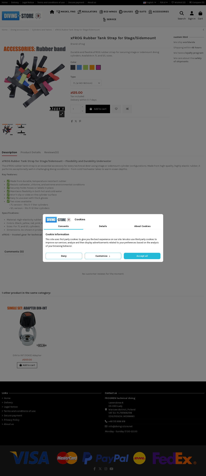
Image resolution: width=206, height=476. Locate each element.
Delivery (15, 2)
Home (5, 2)
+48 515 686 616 (117, 421)
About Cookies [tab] (142, 226)
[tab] (51, 153)
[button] (66, 12)
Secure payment (76, 2)
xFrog (81, 43)
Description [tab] (9, 152)
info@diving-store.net (121, 426)
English (149, 2)
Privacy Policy (11, 419)
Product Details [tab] (31, 152)
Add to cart (97, 108)
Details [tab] (103, 226)
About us (92, 2)
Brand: (74, 43)
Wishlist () (178, 2)
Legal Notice (28, 2)
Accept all (142, 256)
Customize (103, 256)
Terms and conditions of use (51, 2)
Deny (64, 256)
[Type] (86, 83)
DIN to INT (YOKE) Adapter (27, 355)
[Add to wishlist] (116, 109)
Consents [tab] (63, 226)
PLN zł (164, 2)
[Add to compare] (127, 109)
